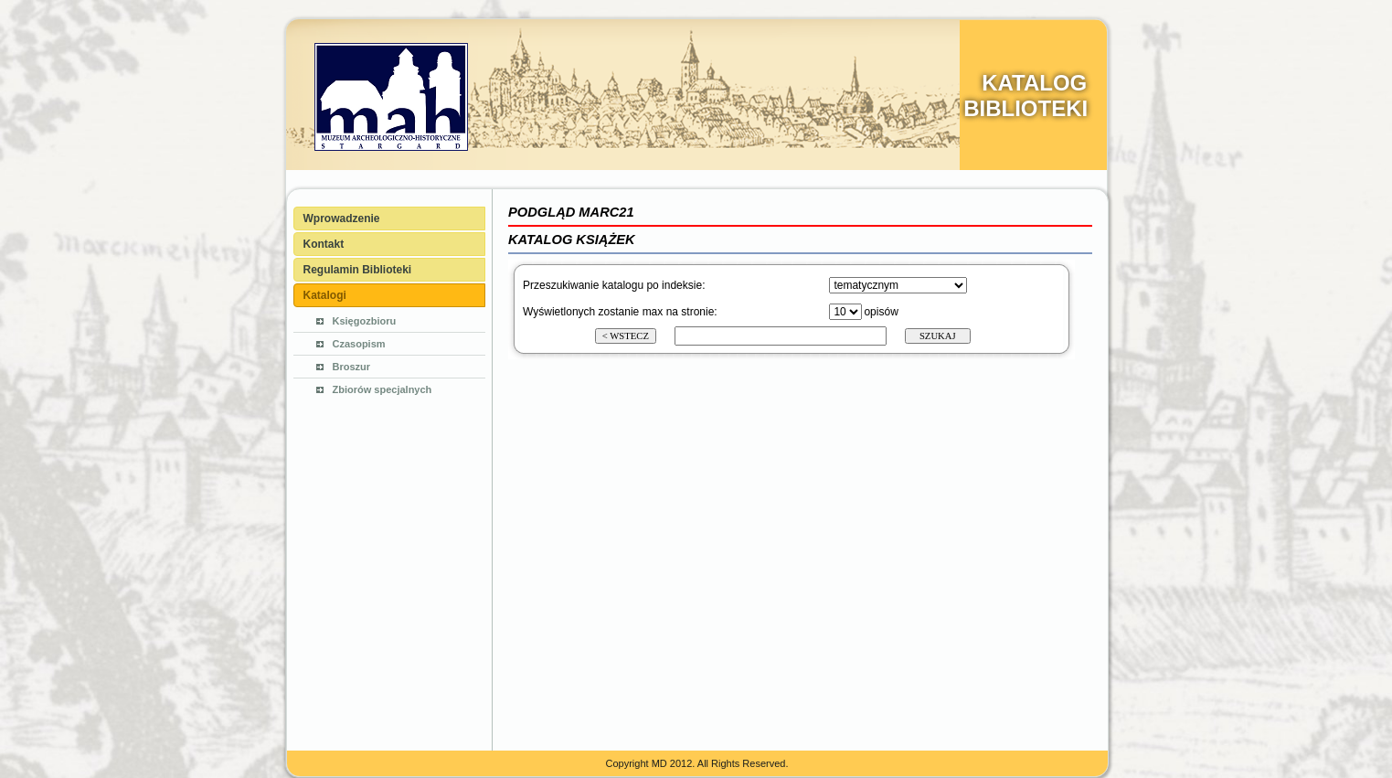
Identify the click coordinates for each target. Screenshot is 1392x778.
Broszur (352, 366)
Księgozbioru (365, 320)
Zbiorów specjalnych (382, 389)
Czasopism (359, 343)
